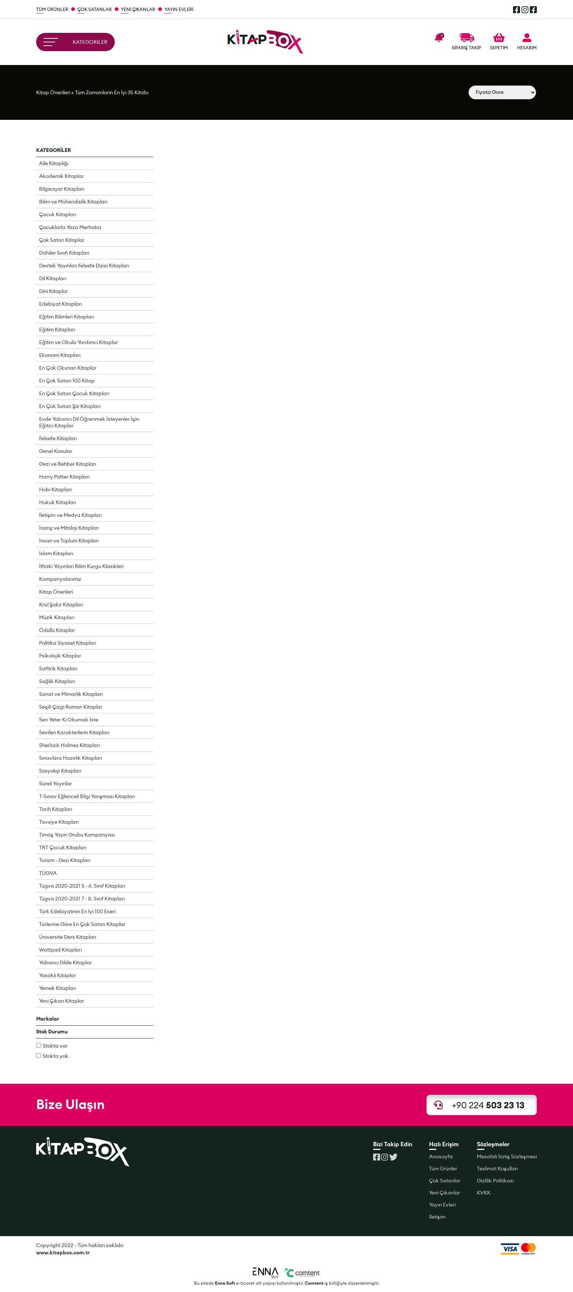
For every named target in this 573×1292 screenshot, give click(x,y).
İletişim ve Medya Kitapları (70, 515)
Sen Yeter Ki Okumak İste (68, 719)
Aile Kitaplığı (53, 163)
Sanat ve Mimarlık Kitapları (71, 694)
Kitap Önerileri (53, 92)
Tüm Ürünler (443, 1168)
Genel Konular (55, 451)
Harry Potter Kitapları (64, 476)
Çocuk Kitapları (57, 214)
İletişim (437, 1217)
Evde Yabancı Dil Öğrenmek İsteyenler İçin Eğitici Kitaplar (89, 422)
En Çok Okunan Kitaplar (67, 368)
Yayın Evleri (442, 1205)
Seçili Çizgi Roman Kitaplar (70, 707)
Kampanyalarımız (60, 579)
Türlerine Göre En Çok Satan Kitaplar (82, 924)
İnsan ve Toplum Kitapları (69, 540)
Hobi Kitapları (55, 489)
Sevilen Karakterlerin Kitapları (74, 732)
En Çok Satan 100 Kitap (67, 380)
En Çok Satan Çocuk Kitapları (74, 393)
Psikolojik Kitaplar (60, 655)
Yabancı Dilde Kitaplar (65, 962)
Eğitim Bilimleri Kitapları (66, 316)
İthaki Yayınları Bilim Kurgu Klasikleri (81, 566)
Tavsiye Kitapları (59, 822)
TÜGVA (48, 873)
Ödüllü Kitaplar (57, 630)
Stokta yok (55, 1056)
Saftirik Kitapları (58, 668)
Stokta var (55, 1046)
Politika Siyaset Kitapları (67, 643)
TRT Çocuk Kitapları (62, 847)
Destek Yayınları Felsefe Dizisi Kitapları (84, 265)
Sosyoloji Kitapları (60, 770)
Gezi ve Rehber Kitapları (67, 464)
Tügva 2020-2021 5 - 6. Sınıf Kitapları (82, 886)
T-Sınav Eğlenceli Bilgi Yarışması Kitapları (87, 796)
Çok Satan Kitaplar (61, 240)
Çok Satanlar (444, 1181)
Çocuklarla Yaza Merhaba (70, 227)
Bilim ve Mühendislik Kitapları (73, 201)
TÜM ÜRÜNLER (52, 9)
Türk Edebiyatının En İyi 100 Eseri (77, 911)
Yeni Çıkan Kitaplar (61, 1001)
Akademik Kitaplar (61, 176)
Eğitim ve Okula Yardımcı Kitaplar (78, 342)
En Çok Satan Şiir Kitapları (69, 406)
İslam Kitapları (56, 553)
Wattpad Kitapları (60, 949)
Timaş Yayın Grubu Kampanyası (77, 834)
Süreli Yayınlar (55, 783)
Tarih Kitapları (55, 809)
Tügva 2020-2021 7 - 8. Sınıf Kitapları (82, 898)
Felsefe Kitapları (58, 438)
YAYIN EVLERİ (178, 9)
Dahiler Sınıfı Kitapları (64, 252)
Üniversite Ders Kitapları (67, 937)
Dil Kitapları (52, 278)
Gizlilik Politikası (495, 1181)
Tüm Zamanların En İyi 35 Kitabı (111, 92)
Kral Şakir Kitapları (61, 604)
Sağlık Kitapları (57, 681)
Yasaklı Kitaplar (57, 975)
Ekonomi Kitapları (59, 355)
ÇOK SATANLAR (94, 9)
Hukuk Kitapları (57, 502)
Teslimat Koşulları (497, 1168)
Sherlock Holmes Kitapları (69, 745)
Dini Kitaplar (53, 291)
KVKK (483, 1193)
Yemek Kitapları (57, 988)
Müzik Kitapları (56, 617)
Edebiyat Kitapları (60, 304)
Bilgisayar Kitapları (61, 189)
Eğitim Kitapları (57, 329)
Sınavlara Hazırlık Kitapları (70, 758)
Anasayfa (441, 1156)
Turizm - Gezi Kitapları (64, 860)
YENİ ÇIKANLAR (138, 9)
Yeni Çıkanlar (444, 1193)
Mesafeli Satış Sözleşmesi (507, 1156)
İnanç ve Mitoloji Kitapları (69, 528)
